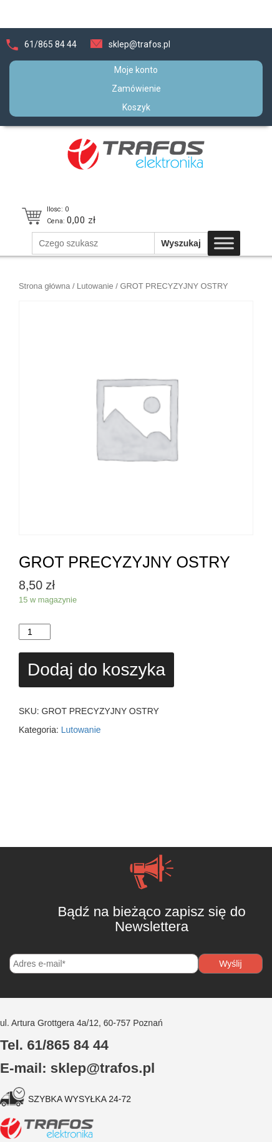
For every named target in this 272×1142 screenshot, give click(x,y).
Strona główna (44, 286)
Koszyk (136, 107)
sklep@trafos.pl (139, 44)
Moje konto (136, 70)
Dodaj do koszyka (96, 669)
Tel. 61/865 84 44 (54, 1045)
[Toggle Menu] (224, 243)
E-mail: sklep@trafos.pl (77, 1068)
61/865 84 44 (50, 44)
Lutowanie (95, 286)
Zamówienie (136, 89)
